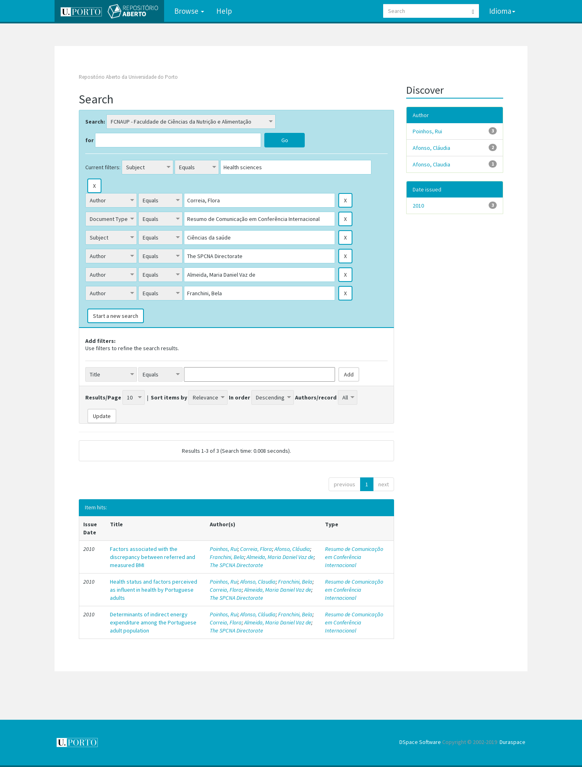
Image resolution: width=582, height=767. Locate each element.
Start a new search (115, 315)
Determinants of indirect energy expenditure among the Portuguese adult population (153, 622)
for (89, 140)
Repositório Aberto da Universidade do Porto (128, 77)
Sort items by (169, 397)
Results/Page (103, 397)
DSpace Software (420, 742)
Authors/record (316, 397)
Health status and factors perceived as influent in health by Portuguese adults (153, 589)
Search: (95, 121)
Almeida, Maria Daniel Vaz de (280, 557)
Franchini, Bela (227, 557)
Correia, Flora (256, 549)
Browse (189, 11)
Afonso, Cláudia (292, 549)
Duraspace (512, 742)
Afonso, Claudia (258, 581)
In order (239, 397)
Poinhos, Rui (224, 549)
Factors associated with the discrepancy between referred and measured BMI (152, 557)
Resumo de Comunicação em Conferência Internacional (354, 557)
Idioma (502, 11)
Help (224, 11)
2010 (418, 205)
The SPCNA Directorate (236, 565)
